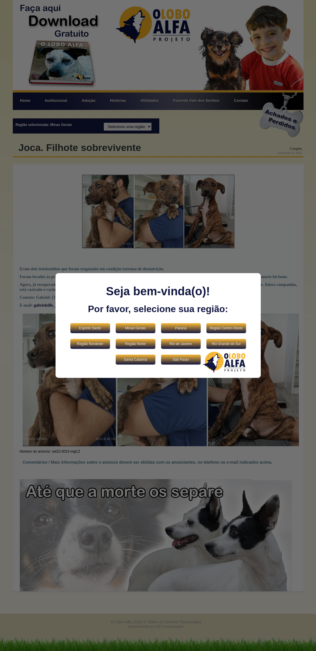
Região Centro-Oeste (226, 328)
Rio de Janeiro (180, 344)
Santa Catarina (135, 359)
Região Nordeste (90, 344)
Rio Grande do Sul (226, 344)
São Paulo (181, 359)
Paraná (180, 328)
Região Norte (135, 344)
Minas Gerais (135, 328)
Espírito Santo (90, 328)
